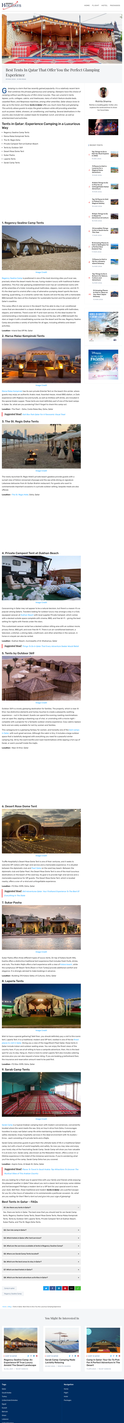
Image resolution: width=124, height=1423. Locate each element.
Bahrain (5, 1412)
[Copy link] (78, 1288)
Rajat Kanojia (22, 1369)
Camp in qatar (9, 1288)
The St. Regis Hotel (20, 495)
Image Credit (41, 272)
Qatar (4, 1389)
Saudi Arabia (6, 1393)
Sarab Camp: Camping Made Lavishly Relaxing (60, 1361)
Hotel (105, 5)
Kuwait (4, 1408)
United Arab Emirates (10, 1400)
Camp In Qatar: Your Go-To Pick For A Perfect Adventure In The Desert (103, 1362)
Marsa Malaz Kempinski (12, 391)
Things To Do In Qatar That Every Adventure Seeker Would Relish (50, 646)
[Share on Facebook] (52, 1288)
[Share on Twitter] (46, 1288)
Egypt (4, 1404)
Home (87, 5)
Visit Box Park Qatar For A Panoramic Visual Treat (43, 414)
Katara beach (66, 964)
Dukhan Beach (27, 615)
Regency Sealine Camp (12, 278)
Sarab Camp (7, 1125)
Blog (9, 1307)
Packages (115, 5)
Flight (95, 5)
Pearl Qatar (36, 868)
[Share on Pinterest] (65, 1288)
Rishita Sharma (103, 101)
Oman (4, 1415)
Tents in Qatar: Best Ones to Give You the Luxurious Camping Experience (37, 1307)
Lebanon (5, 1419)
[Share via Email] (71, 1288)
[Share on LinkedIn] (59, 1288)
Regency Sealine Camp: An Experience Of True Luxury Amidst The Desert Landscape (20, 1362)
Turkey (4, 1396)
